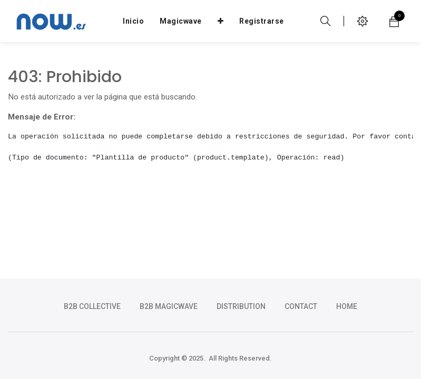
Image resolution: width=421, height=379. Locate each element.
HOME (346, 306)
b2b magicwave (169, 306)
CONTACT (301, 306)
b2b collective (92, 306)
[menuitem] (133, 21)
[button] (221, 21)
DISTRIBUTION (241, 306)
